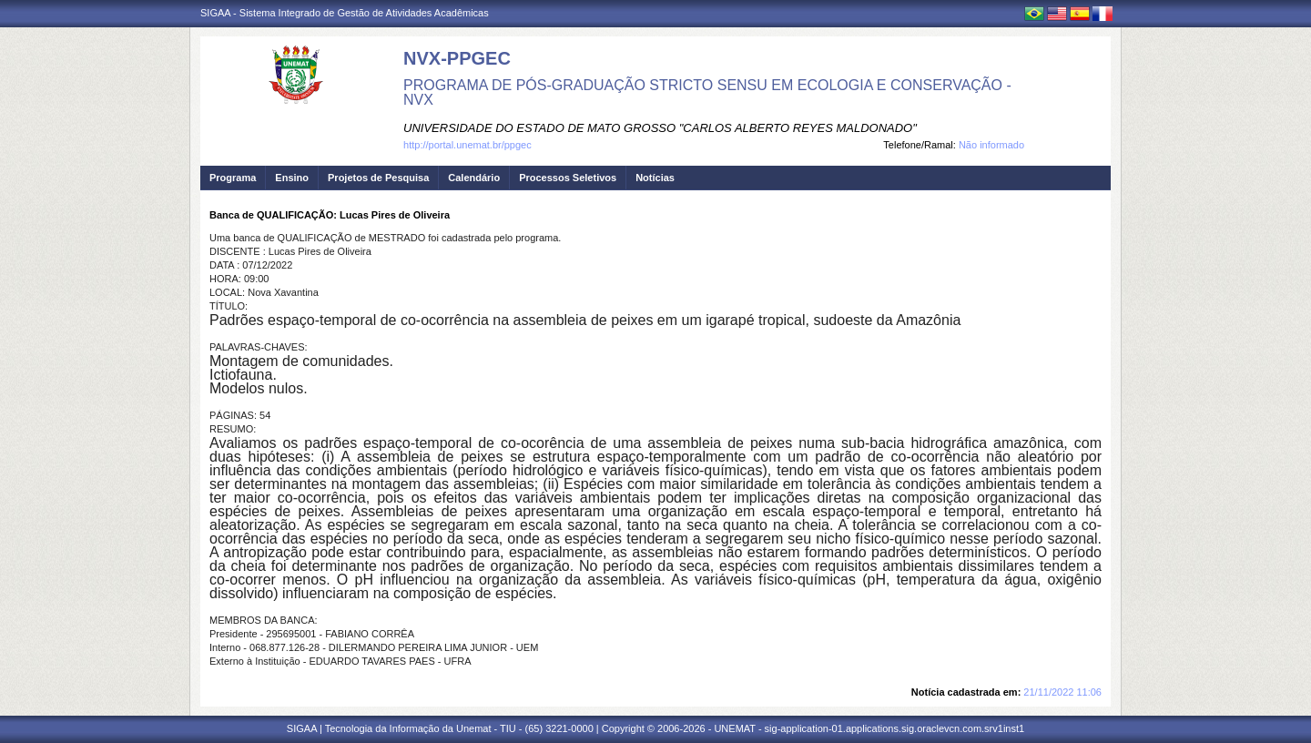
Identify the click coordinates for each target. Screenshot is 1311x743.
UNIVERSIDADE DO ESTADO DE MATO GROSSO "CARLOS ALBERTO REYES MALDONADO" (660, 128)
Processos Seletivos (567, 177)
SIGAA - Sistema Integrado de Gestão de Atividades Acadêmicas (344, 12)
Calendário (474, 177)
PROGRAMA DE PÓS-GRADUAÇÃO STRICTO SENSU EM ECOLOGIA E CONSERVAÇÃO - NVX (707, 92)
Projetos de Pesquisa (378, 177)
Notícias (655, 177)
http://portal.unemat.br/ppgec (467, 144)
